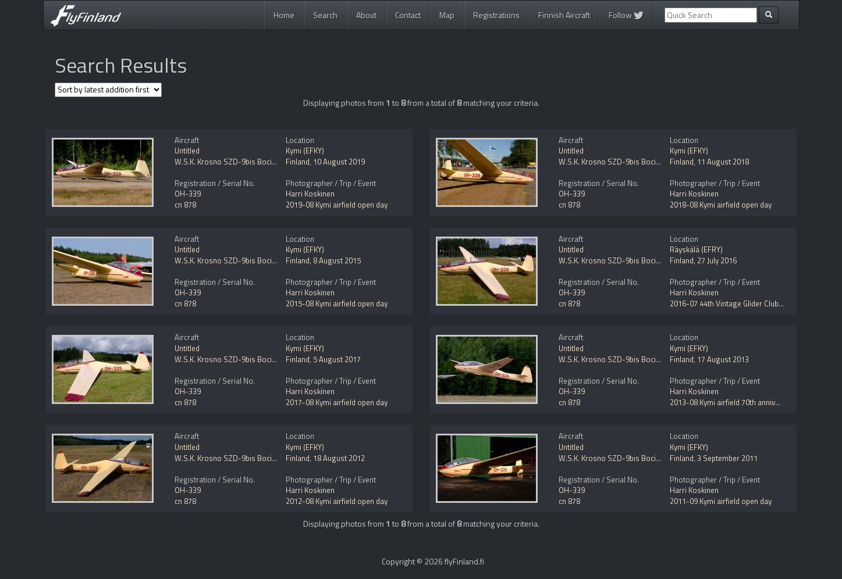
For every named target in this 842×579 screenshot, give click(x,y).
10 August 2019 (339, 161)
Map (446, 15)
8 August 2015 (337, 260)
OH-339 (188, 193)
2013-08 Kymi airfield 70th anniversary (733, 402)
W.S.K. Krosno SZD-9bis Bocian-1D (234, 161)
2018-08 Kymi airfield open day (721, 204)
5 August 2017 (337, 359)
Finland (298, 161)
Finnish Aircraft (564, 15)
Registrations (496, 15)
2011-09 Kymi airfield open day (721, 501)
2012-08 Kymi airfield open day (337, 501)
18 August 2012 (339, 458)
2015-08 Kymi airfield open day (337, 303)
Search (325, 15)
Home (283, 15)
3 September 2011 (727, 458)
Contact (408, 15)
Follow (626, 15)
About (366, 15)
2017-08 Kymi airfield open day (337, 402)
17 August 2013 (723, 359)
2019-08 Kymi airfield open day (337, 204)
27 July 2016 (717, 260)
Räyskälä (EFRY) (696, 249)
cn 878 (185, 204)
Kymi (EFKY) (305, 150)
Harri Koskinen (310, 193)
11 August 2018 (723, 161)
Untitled (187, 150)
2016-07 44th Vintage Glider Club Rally (733, 303)
